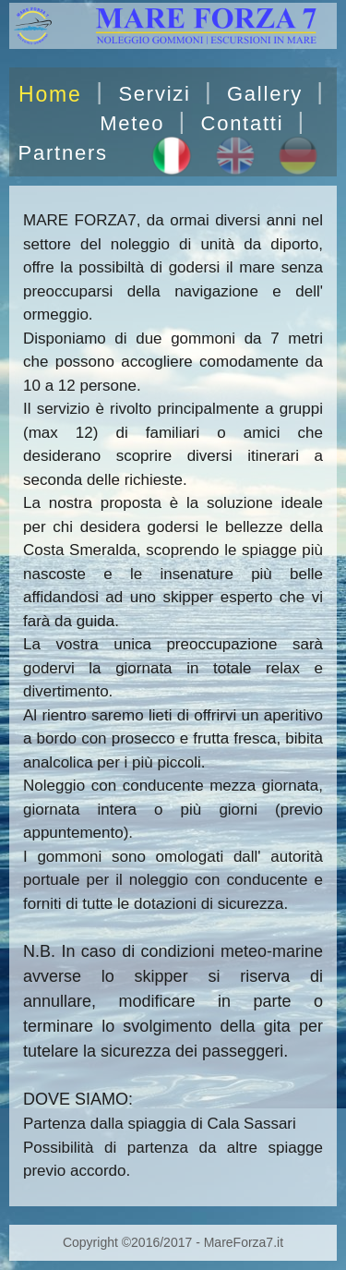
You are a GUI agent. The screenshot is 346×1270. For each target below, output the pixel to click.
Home (50, 94)
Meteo (132, 123)
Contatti (241, 123)
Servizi (154, 93)
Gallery (265, 93)
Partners (63, 152)
